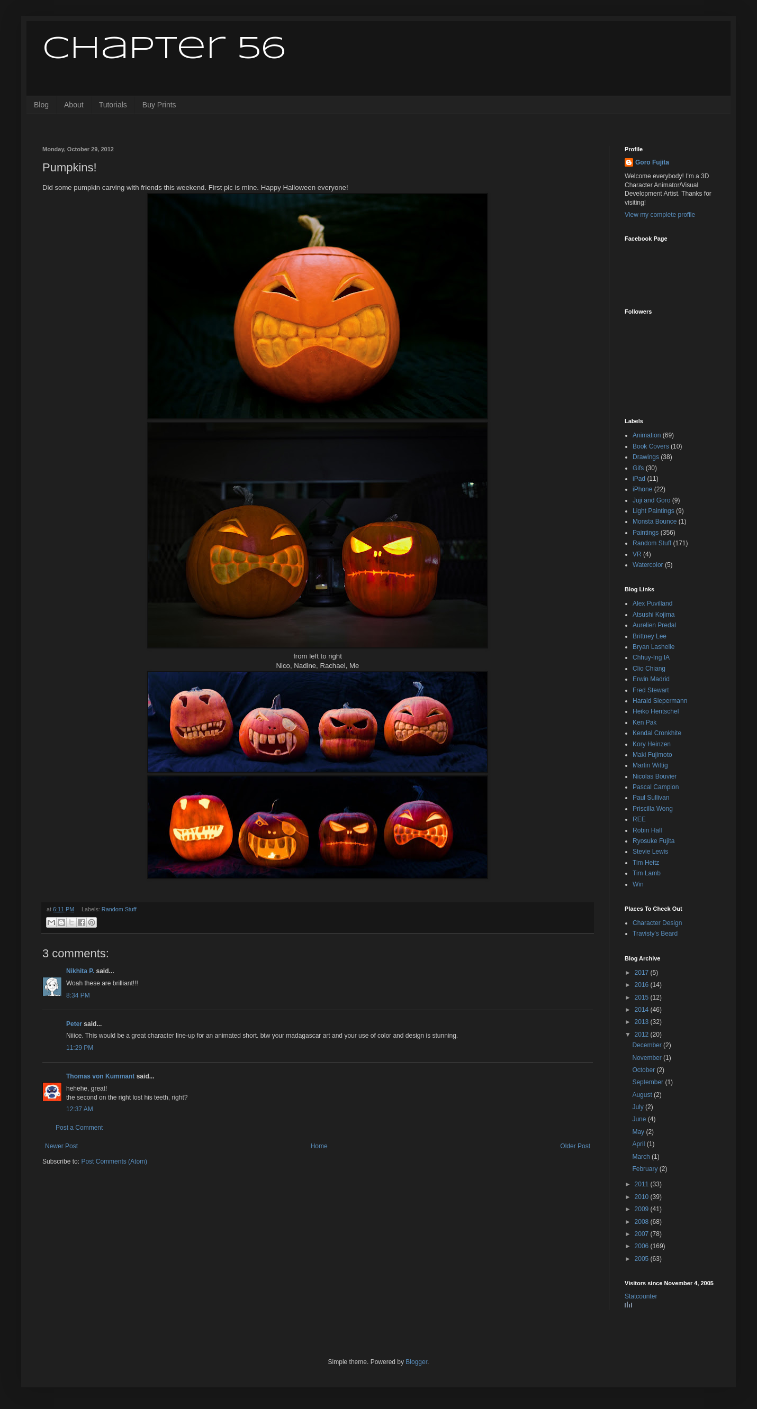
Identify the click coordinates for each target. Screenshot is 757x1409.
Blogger (416, 1362)
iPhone (642, 489)
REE (639, 819)
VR (637, 554)
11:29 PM (79, 1047)
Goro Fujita (652, 162)
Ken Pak (644, 722)
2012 (643, 1034)
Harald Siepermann (660, 700)
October (644, 1070)
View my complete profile (660, 214)
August (643, 1095)
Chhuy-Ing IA (651, 657)
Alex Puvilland (652, 603)
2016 (643, 985)
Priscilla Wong (653, 808)
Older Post (575, 1146)
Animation (647, 435)
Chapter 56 (163, 49)
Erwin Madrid (651, 679)
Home (319, 1146)
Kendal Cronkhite (657, 733)
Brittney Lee (649, 636)
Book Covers (651, 446)
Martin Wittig (650, 765)
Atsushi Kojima (653, 614)
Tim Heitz (646, 862)
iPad (639, 478)
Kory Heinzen (652, 744)
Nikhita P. (80, 971)
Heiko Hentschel (656, 711)
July (638, 1107)
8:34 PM (78, 995)
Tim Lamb (647, 873)
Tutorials (113, 104)
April (639, 1144)
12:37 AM (79, 1109)
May (639, 1132)
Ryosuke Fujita (653, 841)
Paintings (646, 532)
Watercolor (648, 565)
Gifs (638, 468)
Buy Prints (159, 104)
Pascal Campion (656, 787)
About (74, 104)
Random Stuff (119, 909)
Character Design (657, 923)
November (647, 1058)
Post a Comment (79, 1127)
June (639, 1119)
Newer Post (61, 1146)
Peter (74, 1024)
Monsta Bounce (655, 521)
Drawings (646, 457)
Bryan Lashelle (653, 647)
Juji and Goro (651, 500)
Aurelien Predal (654, 625)
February (645, 1169)
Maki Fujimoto (652, 754)
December (647, 1045)
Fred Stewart (651, 690)
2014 (643, 1009)
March (642, 1156)
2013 (643, 1022)
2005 (643, 1258)
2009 (643, 1209)
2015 (643, 997)
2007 (643, 1234)
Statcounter (641, 1296)
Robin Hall (647, 830)
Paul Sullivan (651, 797)
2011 (643, 1184)
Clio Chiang (649, 668)
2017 (643, 972)
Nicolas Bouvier (655, 776)
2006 (643, 1246)
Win (638, 884)
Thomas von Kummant (100, 1076)
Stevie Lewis (650, 851)
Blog (41, 104)
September (648, 1082)
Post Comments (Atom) (114, 1161)
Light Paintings (653, 511)
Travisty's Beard (655, 933)
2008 (643, 1221)
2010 (643, 1197)
